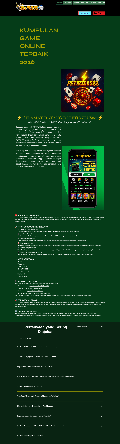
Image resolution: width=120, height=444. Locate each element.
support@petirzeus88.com (35, 291)
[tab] (25, 338)
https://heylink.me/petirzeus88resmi (39, 293)
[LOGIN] (84, 13)
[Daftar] (98, 13)
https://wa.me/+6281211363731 (39, 286)
